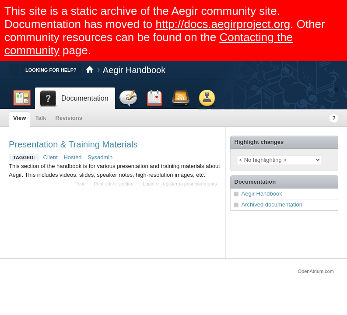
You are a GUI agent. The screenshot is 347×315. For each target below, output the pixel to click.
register (169, 183)
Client (50, 157)
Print (79, 183)
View (19, 118)
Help (333, 118)
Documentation (255, 181)
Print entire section (113, 183)
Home (89, 70)
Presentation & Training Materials (73, 144)
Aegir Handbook (134, 70)
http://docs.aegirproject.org (222, 24)
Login (148, 183)
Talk (40, 118)
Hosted (72, 157)
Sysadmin (100, 157)
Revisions (68, 118)
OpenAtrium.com (316, 271)
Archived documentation (272, 204)
